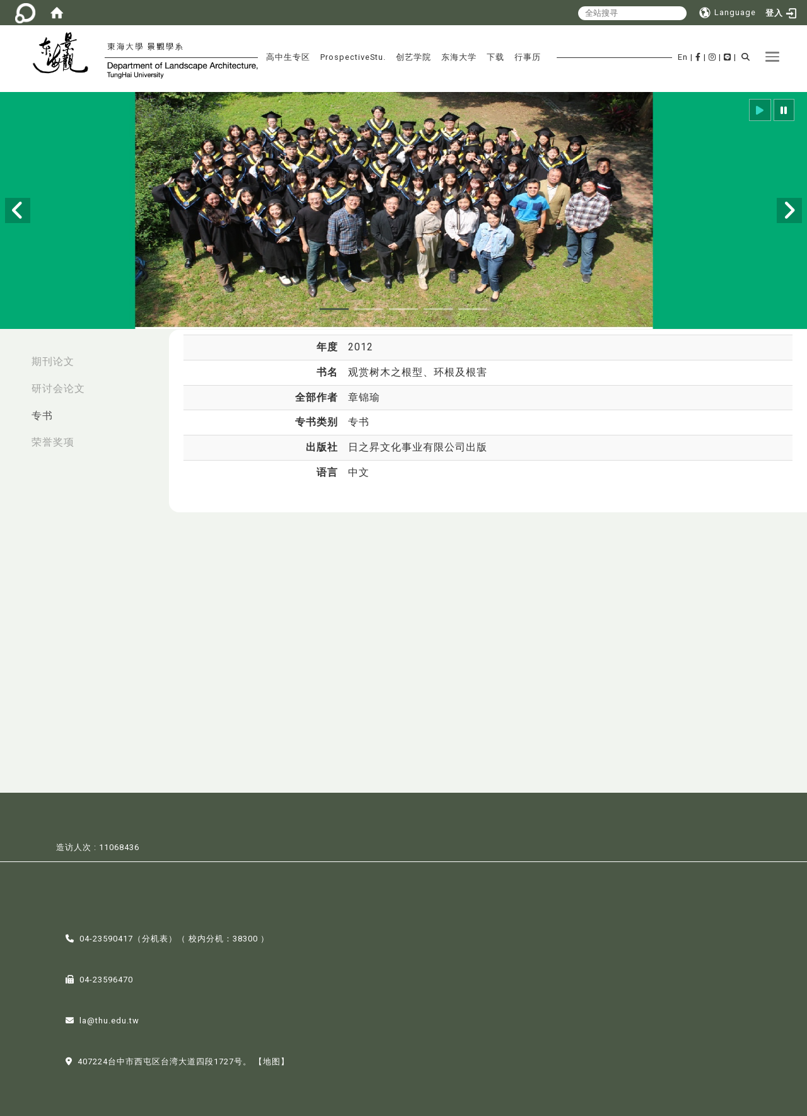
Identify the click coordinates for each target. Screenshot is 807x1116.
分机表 (155, 937)
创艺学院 (413, 57)
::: (13, 355)
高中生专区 (288, 57)
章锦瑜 (364, 397)
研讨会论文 (58, 388)
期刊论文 (53, 361)
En (683, 57)
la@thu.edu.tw (109, 1019)
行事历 (527, 57)
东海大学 (459, 57)
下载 (495, 57)
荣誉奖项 (53, 442)
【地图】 (271, 1060)
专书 (42, 416)
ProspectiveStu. (353, 57)
